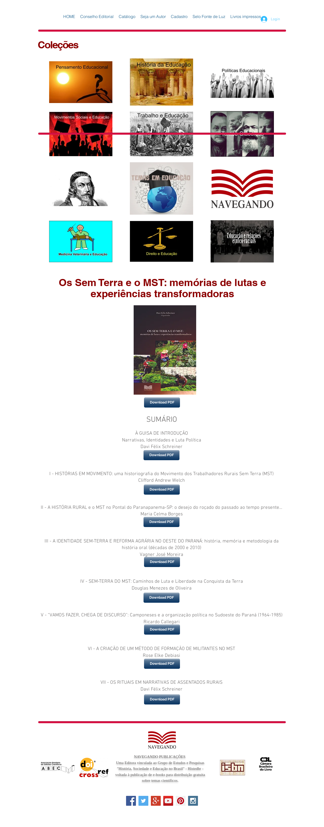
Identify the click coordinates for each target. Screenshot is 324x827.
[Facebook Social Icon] (131, 801)
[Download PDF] (162, 402)
